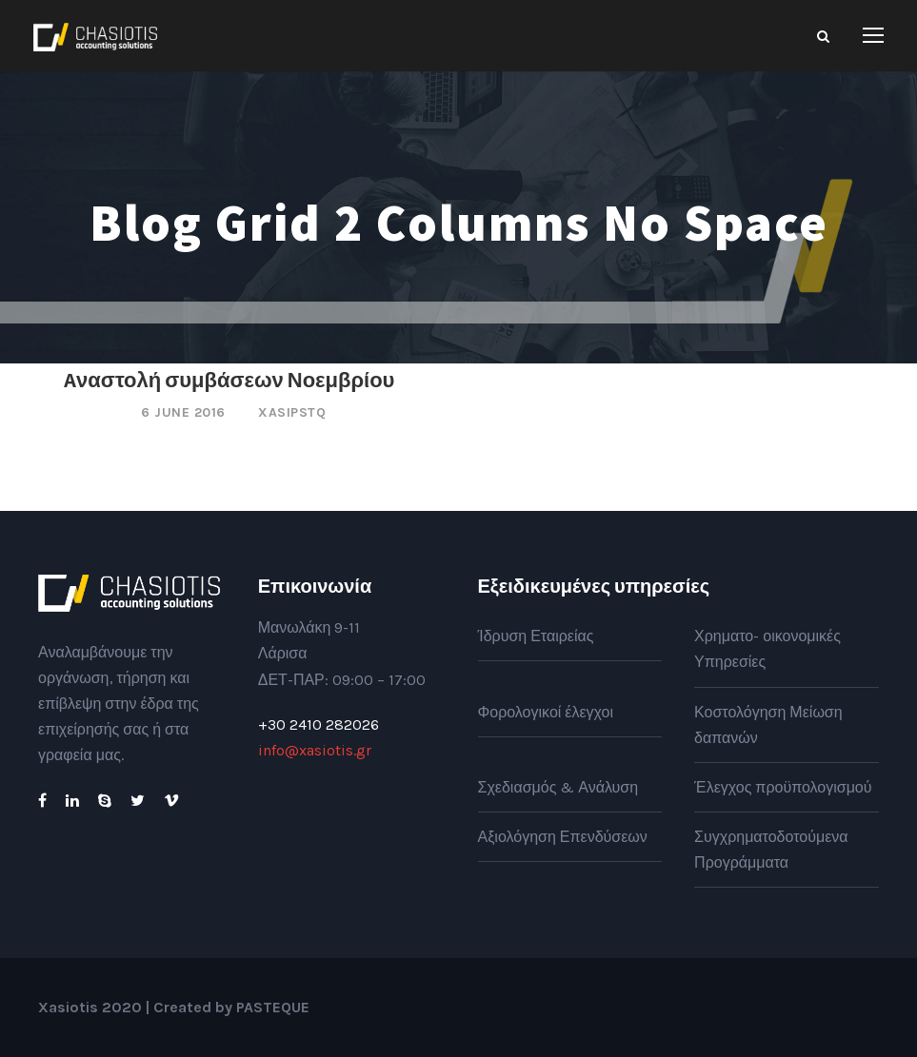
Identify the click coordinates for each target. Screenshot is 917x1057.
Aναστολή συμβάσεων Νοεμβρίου (229, 379)
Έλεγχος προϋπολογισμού (782, 787)
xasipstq (292, 412)
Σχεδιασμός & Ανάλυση (558, 787)
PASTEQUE (272, 1007)
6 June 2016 (183, 412)
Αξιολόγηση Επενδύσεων (563, 837)
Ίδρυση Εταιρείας (536, 636)
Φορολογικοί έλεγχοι (546, 712)
